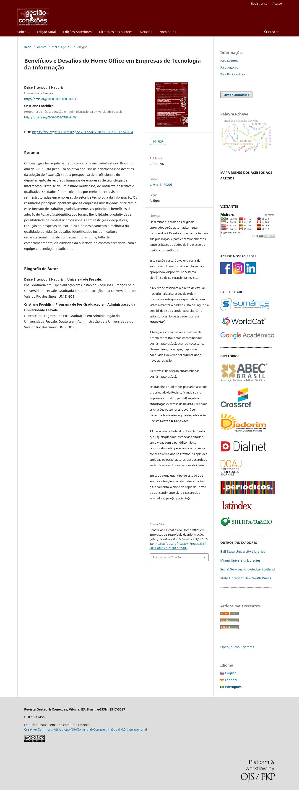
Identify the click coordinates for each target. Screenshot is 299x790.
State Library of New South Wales (245, 578)
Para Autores (229, 67)
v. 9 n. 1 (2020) (62, 47)
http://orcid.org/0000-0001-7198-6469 (50, 117)
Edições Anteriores (77, 32)
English (231, 673)
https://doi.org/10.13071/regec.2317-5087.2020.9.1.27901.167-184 (82, 132)
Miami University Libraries (240, 560)
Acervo (42, 47)
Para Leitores (229, 61)
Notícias (146, 32)
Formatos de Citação (167, 557)
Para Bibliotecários (232, 74)
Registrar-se (259, 3)
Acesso (277, 3)
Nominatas (168, 32)
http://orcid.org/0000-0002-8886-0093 (50, 99)
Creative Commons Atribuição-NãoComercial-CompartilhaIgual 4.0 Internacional (85, 729)
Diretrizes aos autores (116, 32)
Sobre (22, 32)
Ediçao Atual (46, 32)
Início (27, 47)
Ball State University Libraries (242, 551)
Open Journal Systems (237, 647)
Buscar (271, 32)
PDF (160, 141)
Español (231, 680)
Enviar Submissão (236, 95)
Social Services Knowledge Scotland (247, 569)
